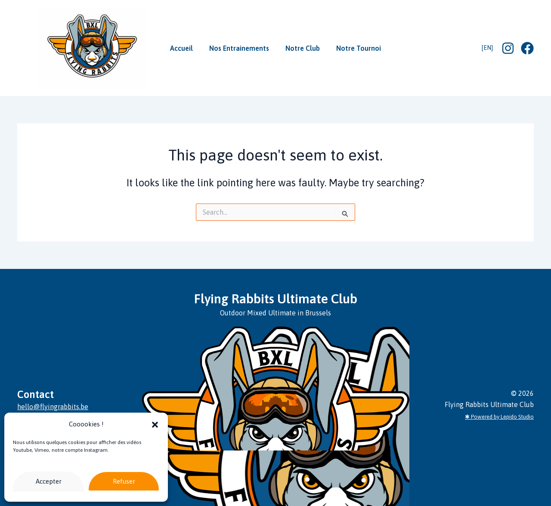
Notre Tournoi (353, 48)
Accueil (186, 48)
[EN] (487, 47)
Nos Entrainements (241, 48)
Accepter (49, 481)
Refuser (124, 481)
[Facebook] (527, 48)
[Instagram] (507, 48)
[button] (155, 424)
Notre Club (301, 48)
